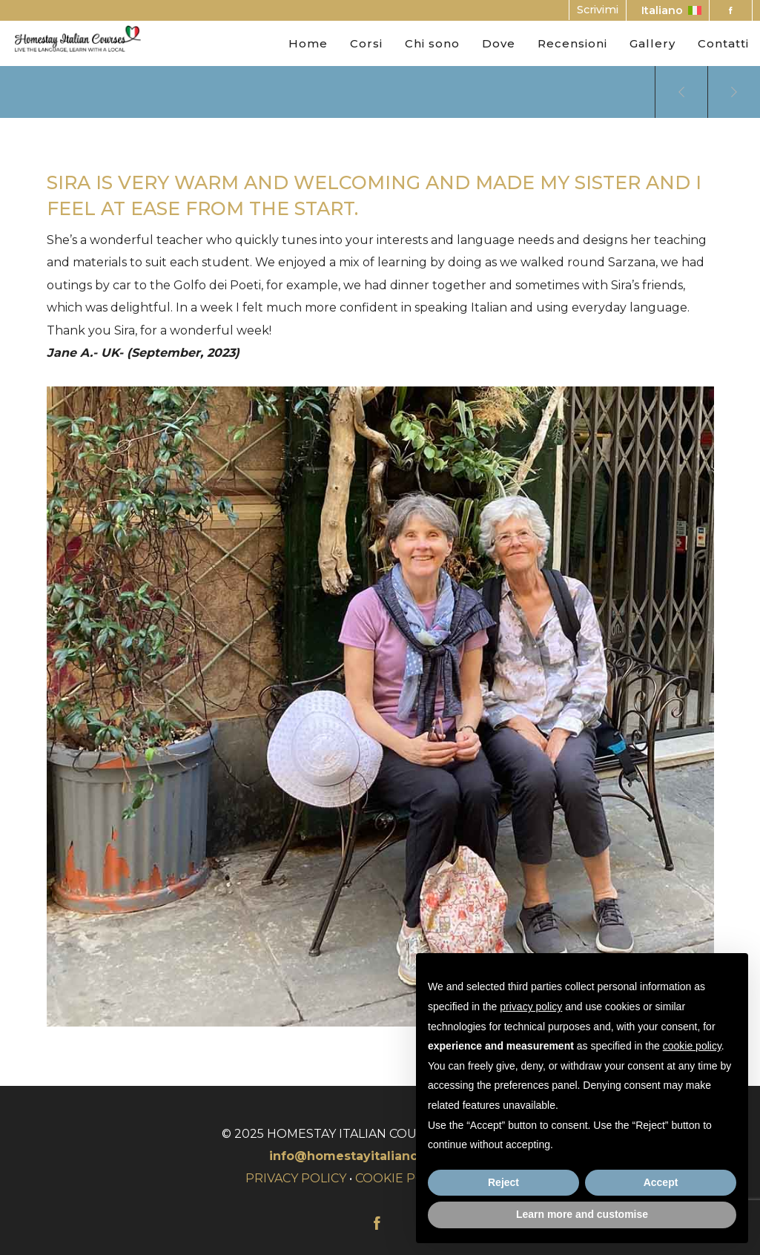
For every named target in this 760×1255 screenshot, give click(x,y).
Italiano (671, 10)
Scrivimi (597, 9)
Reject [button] (503, 1182)
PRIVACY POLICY (295, 1178)
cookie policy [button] (692, 1046)
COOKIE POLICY (403, 1178)
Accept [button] (661, 1182)
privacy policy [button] (531, 1006)
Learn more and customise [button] (582, 1214)
